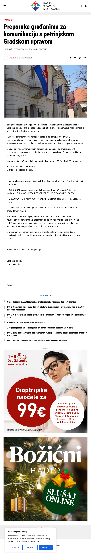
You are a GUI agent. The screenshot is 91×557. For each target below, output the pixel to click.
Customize (15, 547)
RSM (14, 58)
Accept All (45, 547)
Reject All (30, 547)
